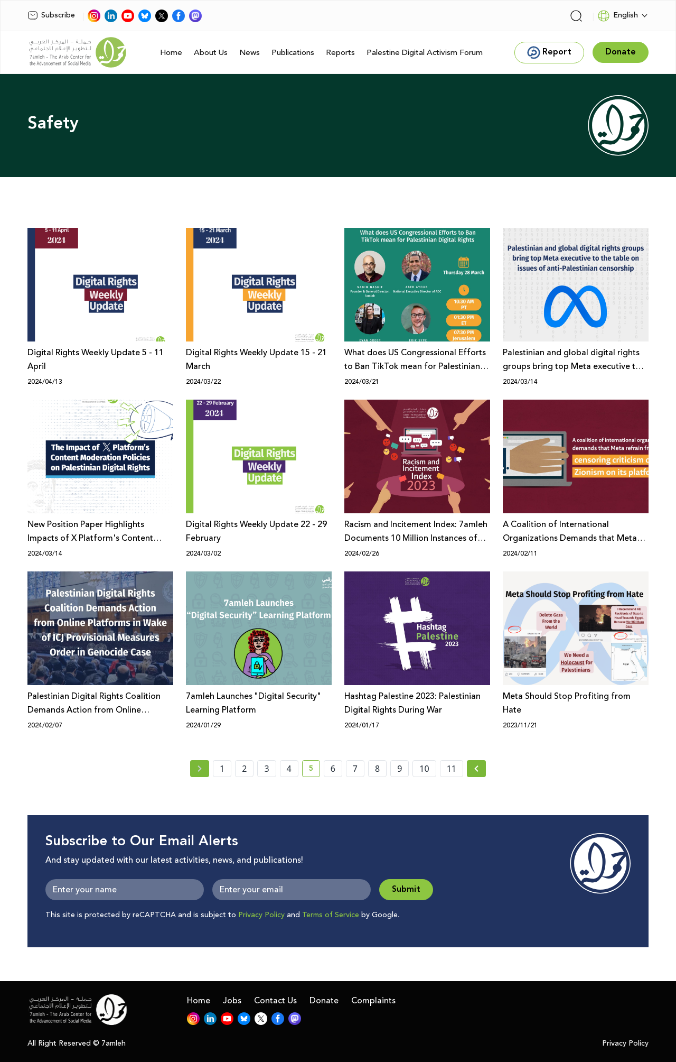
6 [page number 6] (333, 768)
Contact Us (275, 1000)
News (249, 53)
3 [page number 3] (266, 768)
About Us (211, 53)
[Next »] (476, 768)
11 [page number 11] (451, 768)
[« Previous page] (199, 768)
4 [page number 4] (289, 768)
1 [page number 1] (222, 768)
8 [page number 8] (377, 768)
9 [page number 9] (399, 768)
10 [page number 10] (424, 768)
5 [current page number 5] (314, 770)
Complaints (373, 1000)
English (617, 16)
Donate (324, 1000)
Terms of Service (330, 915)
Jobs (232, 1000)
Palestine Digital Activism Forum (425, 53)
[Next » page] (476, 768)
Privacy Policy (261, 915)
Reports (340, 53)
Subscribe (51, 15)
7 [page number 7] (355, 768)
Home (171, 53)
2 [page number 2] (244, 768)
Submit (406, 889)
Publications (292, 53)
